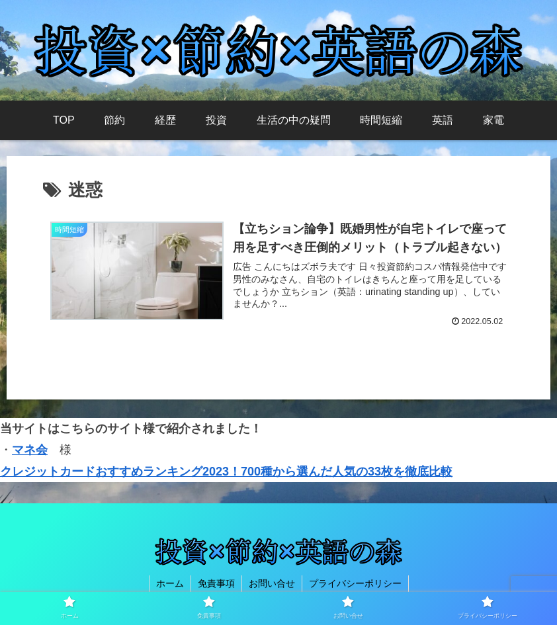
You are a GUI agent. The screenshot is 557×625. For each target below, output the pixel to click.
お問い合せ (272, 583)
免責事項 (216, 583)
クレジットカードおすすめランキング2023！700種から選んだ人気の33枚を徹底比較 (226, 471)
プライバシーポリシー (355, 583)
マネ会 (30, 449)
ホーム (170, 583)
